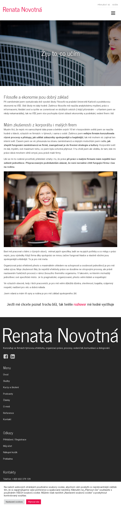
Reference (8, 413)
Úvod (5, 374)
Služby (6, 381)
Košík (115, 5)
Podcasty (8, 393)
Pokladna (8, 458)
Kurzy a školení (11, 387)
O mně (6, 406)
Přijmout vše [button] (33, 502)
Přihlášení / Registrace (14, 439)
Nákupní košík (10, 452)
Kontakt (7, 419)
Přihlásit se (104, 5)
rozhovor (80, 304)
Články (6, 400)
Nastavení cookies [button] (14, 502)
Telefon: (17, 479)
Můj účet (7, 446)
